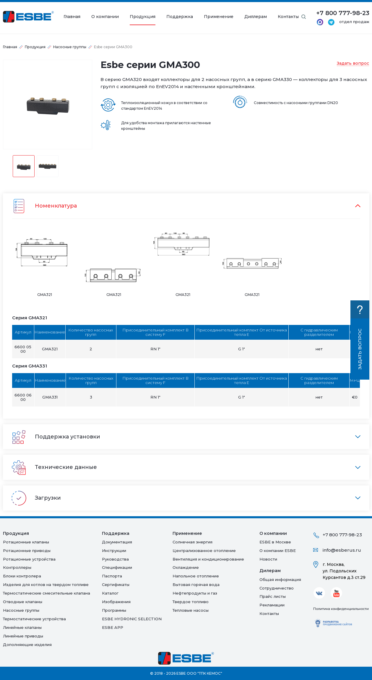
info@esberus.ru (342, 550)
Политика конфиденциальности (341, 609)
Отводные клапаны (22, 601)
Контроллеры (17, 567)
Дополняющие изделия (27, 644)
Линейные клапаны (22, 627)
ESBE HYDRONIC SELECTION (132, 618)
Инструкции (114, 550)
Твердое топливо (191, 601)
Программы (114, 610)
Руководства (115, 559)
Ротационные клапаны (26, 542)
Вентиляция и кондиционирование (208, 559)
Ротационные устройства (29, 559)
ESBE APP (112, 627)
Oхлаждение (186, 567)
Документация (117, 542)
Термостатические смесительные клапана (46, 593)
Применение (218, 16)
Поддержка (179, 16)
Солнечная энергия (192, 542)
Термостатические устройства (34, 618)
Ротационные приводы (27, 550)
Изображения (116, 601)
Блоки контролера (22, 576)
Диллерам (255, 16)
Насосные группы (69, 47)
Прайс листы (272, 596)
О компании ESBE (277, 550)
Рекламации (272, 605)
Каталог (110, 593)
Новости (268, 559)
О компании (105, 16)
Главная (72, 16)
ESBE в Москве (275, 542)
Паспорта (112, 576)
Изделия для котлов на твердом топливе (46, 584)
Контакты (288, 16)
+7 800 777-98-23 (342, 534)
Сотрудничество (276, 588)
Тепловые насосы (191, 610)
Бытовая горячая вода (196, 584)
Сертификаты (115, 584)
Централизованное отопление (204, 550)
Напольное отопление (196, 576)
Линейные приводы (23, 636)
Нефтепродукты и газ (195, 593)
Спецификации (117, 567)
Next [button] (96, 104)
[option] (47, 104)
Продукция (142, 16)
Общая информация (280, 579)
